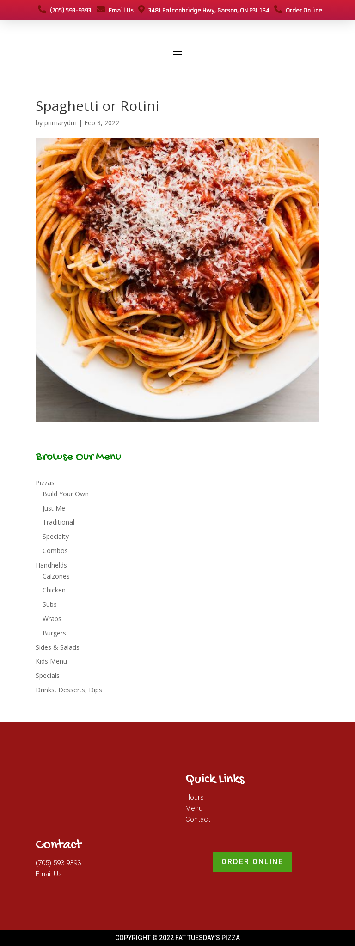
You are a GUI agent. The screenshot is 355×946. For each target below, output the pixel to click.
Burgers (54, 633)
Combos (55, 550)
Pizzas (45, 482)
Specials (48, 675)
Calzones (56, 576)
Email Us (115, 10)
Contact (197, 819)
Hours (194, 797)
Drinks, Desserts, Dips (69, 689)
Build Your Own (66, 493)
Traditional (58, 522)
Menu (193, 808)
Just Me (54, 508)
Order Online (298, 10)
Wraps (52, 618)
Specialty (56, 536)
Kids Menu (51, 661)
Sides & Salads (58, 647)
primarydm (60, 122)
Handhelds (51, 565)
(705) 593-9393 (64, 10)
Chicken (54, 590)
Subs (50, 604)
